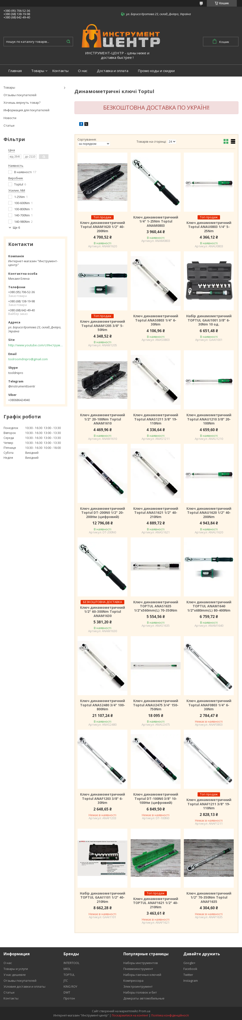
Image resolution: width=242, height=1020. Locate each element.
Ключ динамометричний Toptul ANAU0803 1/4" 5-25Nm (208, 227)
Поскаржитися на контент (130, 1015)
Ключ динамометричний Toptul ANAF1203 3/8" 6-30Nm (102, 798)
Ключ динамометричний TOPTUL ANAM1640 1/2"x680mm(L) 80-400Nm (208, 606)
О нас (82, 71)
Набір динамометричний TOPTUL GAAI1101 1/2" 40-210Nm (102, 897)
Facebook (190, 969)
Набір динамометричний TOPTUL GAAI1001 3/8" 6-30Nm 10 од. (209, 320)
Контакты (60, 71)
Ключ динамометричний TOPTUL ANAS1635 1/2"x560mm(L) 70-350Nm (155, 606)
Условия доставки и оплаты (24, 986)
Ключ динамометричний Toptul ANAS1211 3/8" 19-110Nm (155, 419)
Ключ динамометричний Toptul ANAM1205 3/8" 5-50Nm (102, 325)
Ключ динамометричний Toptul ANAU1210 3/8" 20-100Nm (208, 419)
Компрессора (133, 980)
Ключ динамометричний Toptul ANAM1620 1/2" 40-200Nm (102, 227)
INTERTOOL (71, 963)
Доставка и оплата (112, 71)
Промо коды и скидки (156, 71)
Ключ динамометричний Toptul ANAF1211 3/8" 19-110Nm (208, 804)
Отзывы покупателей (20, 95)
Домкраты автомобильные (143, 998)
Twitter (188, 975)
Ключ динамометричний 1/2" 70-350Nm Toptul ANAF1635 (208, 897)
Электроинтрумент (138, 986)
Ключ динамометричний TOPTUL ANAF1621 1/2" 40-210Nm (155, 903)
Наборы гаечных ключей (142, 975)
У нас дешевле (15, 975)
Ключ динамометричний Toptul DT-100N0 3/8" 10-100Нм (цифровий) (155, 798)
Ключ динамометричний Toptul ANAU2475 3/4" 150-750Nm (155, 705)
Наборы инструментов (140, 963)
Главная (15, 71)
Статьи (9, 125)
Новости (10, 118)
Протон (69, 998)
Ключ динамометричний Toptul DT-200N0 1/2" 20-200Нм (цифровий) (102, 512)
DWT (67, 992)
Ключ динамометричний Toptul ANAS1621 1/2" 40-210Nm (155, 512)
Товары (37, 71)
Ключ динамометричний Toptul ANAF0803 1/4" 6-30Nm (208, 705)
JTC (66, 980)
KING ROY (70, 986)
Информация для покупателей (26, 110)
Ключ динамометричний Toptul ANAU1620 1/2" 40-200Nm (208, 512)
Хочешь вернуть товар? (22, 102)
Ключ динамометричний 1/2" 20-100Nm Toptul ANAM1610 (102, 419)
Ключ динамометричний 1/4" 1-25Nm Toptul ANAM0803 (155, 221)
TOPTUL (69, 975)
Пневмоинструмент (138, 969)
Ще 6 (16, 227)
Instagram (190, 980)
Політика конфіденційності (170, 1015)
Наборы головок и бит (140, 992)
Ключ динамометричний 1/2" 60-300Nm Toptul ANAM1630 (102, 611)
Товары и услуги (16, 969)
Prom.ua (144, 1011)
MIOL (67, 969)
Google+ (189, 963)
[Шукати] (68, 41)
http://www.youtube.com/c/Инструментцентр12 (35, 345)
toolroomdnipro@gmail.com (28, 359)
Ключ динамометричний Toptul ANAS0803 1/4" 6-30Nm (155, 320)
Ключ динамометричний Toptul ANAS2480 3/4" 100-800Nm (102, 705)
